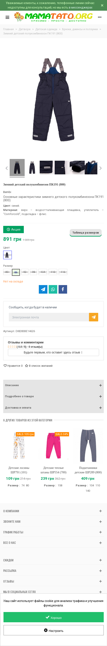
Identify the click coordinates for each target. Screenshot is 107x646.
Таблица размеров (85, 232)
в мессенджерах (80, 7)
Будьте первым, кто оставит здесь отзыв (53, 352)
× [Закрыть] (102, 5)
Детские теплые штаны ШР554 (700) (53, 470)
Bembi (7, 192)
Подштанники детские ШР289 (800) (88, 470)
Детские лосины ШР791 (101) (18, 470)
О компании (11, 511)
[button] (53, 385)
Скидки (8, 560)
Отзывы (8, 581)
